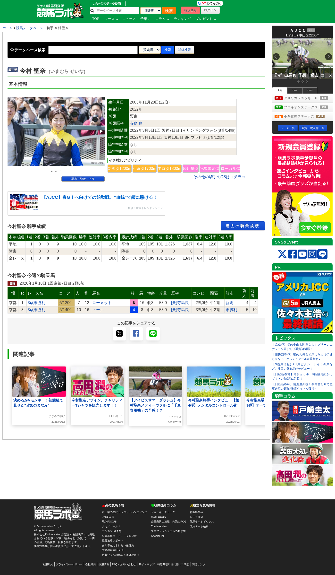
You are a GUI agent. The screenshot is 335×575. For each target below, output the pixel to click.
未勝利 (231, 310)
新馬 (229, 303)
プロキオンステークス (304, 107)
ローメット (102, 303)
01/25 (309, 90)
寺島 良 (136, 123)
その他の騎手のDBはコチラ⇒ (219, 177)
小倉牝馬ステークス (304, 116)
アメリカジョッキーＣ (304, 98)
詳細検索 (184, 50)
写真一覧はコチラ (83, 179)
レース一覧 (287, 128)
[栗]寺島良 (180, 303)
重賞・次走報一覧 (313, 128)
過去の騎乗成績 (243, 226)
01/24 (294, 90)
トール (98, 310)
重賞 (279, 90)
